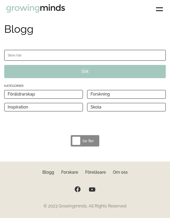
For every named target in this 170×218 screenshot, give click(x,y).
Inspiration (18, 107)
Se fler (88, 141)
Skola (96, 107)
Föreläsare (95, 172)
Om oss (120, 172)
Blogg (48, 172)
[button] (159, 9)
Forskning (100, 94)
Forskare (69, 172)
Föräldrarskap (21, 94)
